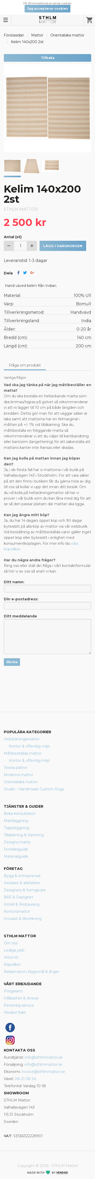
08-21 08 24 (25, 1078)
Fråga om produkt (25, 365)
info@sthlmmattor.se (44, 1057)
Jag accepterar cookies (47, 8)
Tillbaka (47, 58)
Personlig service (19, 1005)
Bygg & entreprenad (22, 875)
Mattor (37, 35)
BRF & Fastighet (18, 897)
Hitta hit (11, 957)
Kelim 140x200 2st (27, 42)
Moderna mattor (18, 774)
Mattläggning (16, 820)
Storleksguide (16, 849)
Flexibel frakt (15, 1012)
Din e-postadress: (47, 603)
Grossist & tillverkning (23, 918)
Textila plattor (15, 767)
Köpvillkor (12, 964)
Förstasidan (14, 35)
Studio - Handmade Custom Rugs (34, 789)
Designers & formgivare (25, 890)
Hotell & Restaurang (22, 904)
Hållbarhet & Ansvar (21, 998)
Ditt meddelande (47, 634)
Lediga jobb (14, 950)
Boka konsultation (20, 813)
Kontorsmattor (17, 911)
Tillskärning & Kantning (24, 835)
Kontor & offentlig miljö (29, 746)
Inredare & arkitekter (22, 883)
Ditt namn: (47, 586)
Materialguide (16, 856)
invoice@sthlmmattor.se (43, 1071)
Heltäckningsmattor (22, 739)
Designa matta (17, 842)
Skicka (11, 662)
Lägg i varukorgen (62, 246)
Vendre (62, 1172)
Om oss (10, 943)
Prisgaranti (13, 991)
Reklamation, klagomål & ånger (31, 971)
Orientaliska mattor (67, 35)
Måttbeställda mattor (23, 753)
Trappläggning (16, 828)
